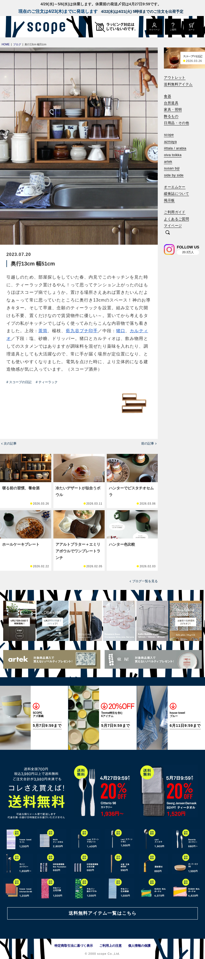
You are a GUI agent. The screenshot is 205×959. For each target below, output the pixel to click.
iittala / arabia (175, 148)
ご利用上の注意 (110, 946)
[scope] (44, 26)
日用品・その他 (176, 123)
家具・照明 (173, 110)
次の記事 (10, 443)
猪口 (120, 330)
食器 (167, 96)
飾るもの (171, 116)
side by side (173, 175)
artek (168, 162)
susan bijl (171, 168)
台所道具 (171, 103)
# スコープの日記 (18, 382)
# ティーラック (47, 382)
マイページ (173, 226)
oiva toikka (173, 155)
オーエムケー (174, 187)
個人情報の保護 (139, 946)
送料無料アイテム (178, 84)
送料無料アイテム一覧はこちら (102, 913)
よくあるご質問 (176, 219)
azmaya (170, 142)
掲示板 (169, 200)
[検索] (167, 233)
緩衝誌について (176, 194)
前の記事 (147, 443)
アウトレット (174, 78)
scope (169, 135)
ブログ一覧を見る (145, 581)
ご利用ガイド (174, 212)
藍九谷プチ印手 (82, 330)
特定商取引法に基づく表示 (73, 946)
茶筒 (43, 330)
